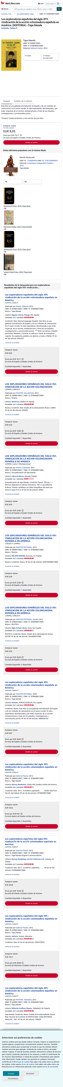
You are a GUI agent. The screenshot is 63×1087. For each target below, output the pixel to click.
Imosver (15, 702)
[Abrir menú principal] (5, 9)
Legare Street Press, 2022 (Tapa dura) (18, 272)
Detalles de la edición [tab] (23, 101)
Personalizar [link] (13, 1078)
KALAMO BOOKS (18, 556)
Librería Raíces (18, 476)
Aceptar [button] (11, 1073)
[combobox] (35, 9)
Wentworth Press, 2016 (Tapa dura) (17, 206)
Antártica (15, 402)
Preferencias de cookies (21, 1062)
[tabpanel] (30, 112)
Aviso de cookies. (28, 1064)
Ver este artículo (8, 128)
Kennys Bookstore (19, 784)
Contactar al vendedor (12, 343)
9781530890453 (51, 160)
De (50, 56)
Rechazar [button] (30, 1073)
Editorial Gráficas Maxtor (22, 1008)
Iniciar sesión (50, 4)
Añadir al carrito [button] (31, 142)
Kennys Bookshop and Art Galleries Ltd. (28, 859)
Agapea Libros (17, 315)
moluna (15, 936)
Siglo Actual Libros (19, 628)
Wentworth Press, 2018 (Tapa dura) (17, 249)
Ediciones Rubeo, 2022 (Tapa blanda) (18, 227)
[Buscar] (59, 9)
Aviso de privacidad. (50, 1067)
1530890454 (32, 160)
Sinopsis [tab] (6, 101)
